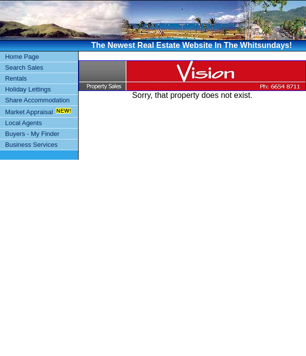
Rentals (16, 78)
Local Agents (23, 123)
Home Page (22, 56)
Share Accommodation (37, 100)
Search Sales (24, 67)
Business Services (31, 144)
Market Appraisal (29, 112)
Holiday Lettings (28, 89)
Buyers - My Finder (32, 133)
